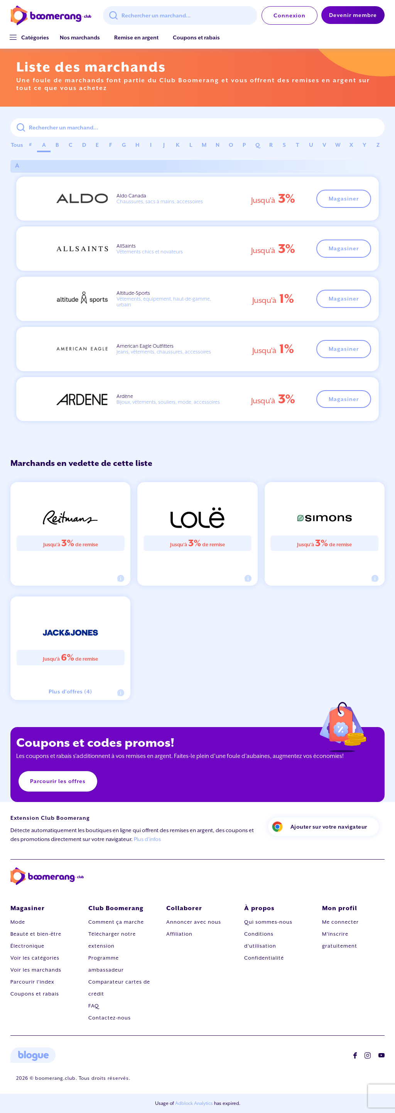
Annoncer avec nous (193, 922)
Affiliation (179, 934)
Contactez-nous (109, 1017)
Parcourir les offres (58, 781)
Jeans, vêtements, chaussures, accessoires (163, 351)
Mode (17, 922)
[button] (35, 37)
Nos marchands (80, 37)
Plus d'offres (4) (70, 691)
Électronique (27, 946)
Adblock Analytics (194, 1103)
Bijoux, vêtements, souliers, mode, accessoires (168, 402)
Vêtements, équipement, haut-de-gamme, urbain (163, 302)
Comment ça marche (116, 922)
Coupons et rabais (196, 37)
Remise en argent (136, 37)
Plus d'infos (147, 839)
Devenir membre (353, 15)
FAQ (93, 1006)
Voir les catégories (34, 958)
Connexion (289, 15)
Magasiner (344, 198)
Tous (17, 144)
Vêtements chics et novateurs (149, 251)
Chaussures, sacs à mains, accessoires (159, 201)
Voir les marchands (35, 970)
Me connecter (340, 922)
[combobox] (180, 15)
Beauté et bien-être (35, 934)
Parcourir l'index (32, 982)
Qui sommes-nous (268, 922)
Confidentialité (264, 958)
